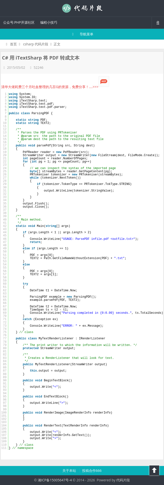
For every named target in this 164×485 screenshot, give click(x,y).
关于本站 (69, 470)
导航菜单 (82, 34)
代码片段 (82, 8)
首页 (10, 44)
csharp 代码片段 (35, 44)
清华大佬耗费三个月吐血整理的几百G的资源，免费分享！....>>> (55, 86)
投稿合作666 (92, 470)
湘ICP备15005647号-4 (55, 480)
